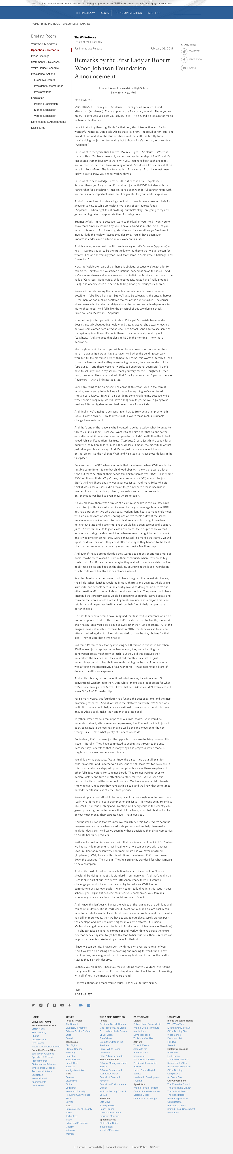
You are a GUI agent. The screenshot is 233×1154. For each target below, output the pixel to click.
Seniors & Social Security (79, 1109)
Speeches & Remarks (77, 23)
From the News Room (44, 1025)
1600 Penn (154, 12)
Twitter (192, 50)
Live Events (38, 1043)
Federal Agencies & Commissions (177, 1100)
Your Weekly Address (44, 43)
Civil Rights (71, 1045)
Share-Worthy (39, 1032)
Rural (68, 1098)
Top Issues (72, 1042)
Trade (69, 1119)
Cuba (68, 1034)
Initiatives (105, 1098)
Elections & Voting (176, 1105)
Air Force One (174, 1077)
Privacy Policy (139, 1147)
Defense (70, 1077)
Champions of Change (145, 1098)
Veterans (70, 1130)
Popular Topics (74, 1020)
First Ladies (173, 1056)
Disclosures (38, 127)
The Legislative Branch (179, 1087)
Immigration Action (75, 1070)
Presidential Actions (43, 73)
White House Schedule (45, 67)
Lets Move (105, 1102)
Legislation (37, 97)
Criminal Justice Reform (78, 1031)
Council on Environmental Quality (113, 1086)
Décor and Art (174, 1038)
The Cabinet (106, 1038)
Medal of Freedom (109, 1130)
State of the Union (109, 1123)
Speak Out (139, 1084)
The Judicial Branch (177, 1091)
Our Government (176, 1080)
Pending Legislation (46, 103)
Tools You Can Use (143, 1038)
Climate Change (74, 1049)
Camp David (173, 1073)
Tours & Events (141, 1045)
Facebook (192, 58)
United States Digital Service (144, 1072)
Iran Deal (70, 1066)
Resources (173, 1112)
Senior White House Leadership (110, 1051)
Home (35, 23)
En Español (79, 1147)
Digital (137, 1020)
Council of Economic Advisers (110, 1079)
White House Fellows (144, 1059)
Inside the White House (180, 1020)
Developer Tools (141, 1034)
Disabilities (71, 1080)
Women (70, 1133)
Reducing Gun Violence (78, 1094)
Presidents (172, 1052)
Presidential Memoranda (48, 85)
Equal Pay (71, 1087)
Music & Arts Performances (46, 1046)
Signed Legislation (45, 109)
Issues (105, 12)
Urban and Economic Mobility (76, 1125)
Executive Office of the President (111, 1044)
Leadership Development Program (146, 1079)
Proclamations (42, 91)
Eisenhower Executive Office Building (179, 1068)
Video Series (174, 1034)
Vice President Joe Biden (113, 1027)
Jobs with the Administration (140, 1051)
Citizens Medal (141, 1094)
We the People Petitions (146, 1087)
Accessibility (95, 1147)
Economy (70, 1052)
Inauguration (106, 1126)
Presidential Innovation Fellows (145, 1065)
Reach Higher (107, 1109)
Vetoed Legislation (45, 115)
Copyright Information (117, 1147)
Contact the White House (146, 1091)
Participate (141, 1017)
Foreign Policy (73, 1059)
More (68, 1073)
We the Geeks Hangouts (146, 1027)
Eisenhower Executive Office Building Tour (179, 1029)
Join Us (137, 1042)
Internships (139, 1056)
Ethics (69, 1084)
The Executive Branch (178, 1084)
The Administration (128, 12)
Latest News (38, 1028)
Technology (72, 1116)
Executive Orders (44, 79)
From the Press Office (44, 1050)
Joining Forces (107, 1105)
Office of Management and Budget (113, 1065)
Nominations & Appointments (48, 121)
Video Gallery (39, 1039)
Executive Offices (109, 1059)
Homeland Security (75, 1091)
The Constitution (176, 1094)
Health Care (72, 1063)
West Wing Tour (175, 1024)
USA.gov (154, 1147)
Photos (35, 1036)
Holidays (171, 1042)
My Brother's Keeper (110, 1112)
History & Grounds (177, 1049)
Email (192, 67)
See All (69, 1038)
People (103, 1020)
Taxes (69, 1112)
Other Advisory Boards (111, 1056)
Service (69, 1102)
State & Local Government (181, 1109)
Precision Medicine (109, 1116)
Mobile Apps (139, 1031)
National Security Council (113, 1091)
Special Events (108, 1119)
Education (71, 1056)
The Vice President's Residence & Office (178, 1061)
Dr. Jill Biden (106, 1034)
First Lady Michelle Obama (114, 1031)
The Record (72, 1024)
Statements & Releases (45, 61)
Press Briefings (40, 55)
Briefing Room (85, 12)
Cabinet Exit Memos (76, 1027)
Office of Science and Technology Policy (111, 1072)
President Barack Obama (113, 1024)
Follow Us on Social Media (147, 1024)
